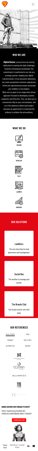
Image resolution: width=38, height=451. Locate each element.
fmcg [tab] (27, 334)
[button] (3, 29)
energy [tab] (28, 346)
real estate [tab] (10, 334)
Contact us (19, 420)
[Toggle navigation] (33, 4)
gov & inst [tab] (28, 340)
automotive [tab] (10, 346)
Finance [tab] (10, 340)
